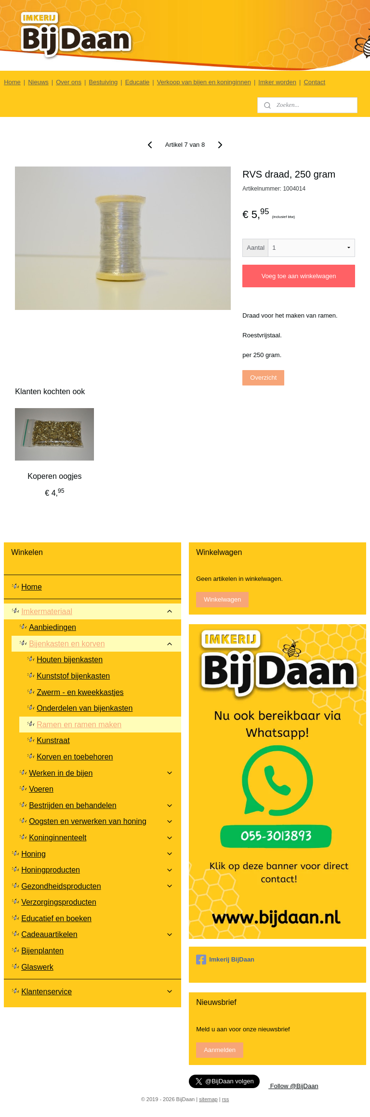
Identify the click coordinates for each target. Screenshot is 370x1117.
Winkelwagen (222, 599)
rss (225, 1099)
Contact (314, 82)
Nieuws (38, 82)
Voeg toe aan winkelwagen (299, 276)
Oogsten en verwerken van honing (101, 821)
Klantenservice (97, 992)
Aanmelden (220, 1049)
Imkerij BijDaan (225, 959)
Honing (97, 854)
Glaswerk (37, 967)
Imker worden (277, 82)
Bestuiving (103, 82)
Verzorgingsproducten (58, 902)
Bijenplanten (42, 951)
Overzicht (263, 377)
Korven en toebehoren (75, 757)
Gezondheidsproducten (97, 886)
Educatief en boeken (56, 918)
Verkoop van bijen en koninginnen (204, 82)
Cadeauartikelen (97, 934)
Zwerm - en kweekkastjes (80, 692)
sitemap (208, 1099)
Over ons (68, 82)
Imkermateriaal (97, 611)
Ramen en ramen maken (79, 724)
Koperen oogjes (54, 476)
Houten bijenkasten (70, 659)
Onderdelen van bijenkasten (84, 708)
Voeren (41, 789)
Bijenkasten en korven (101, 644)
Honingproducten (97, 870)
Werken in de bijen (101, 773)
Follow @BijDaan (293, 1086)
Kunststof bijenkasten (73, 676)
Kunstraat (53, 740)
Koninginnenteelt (101, 838)
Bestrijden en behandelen (101, 805)
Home (12, 82)
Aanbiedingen (52, 627)
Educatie (137, 82)
